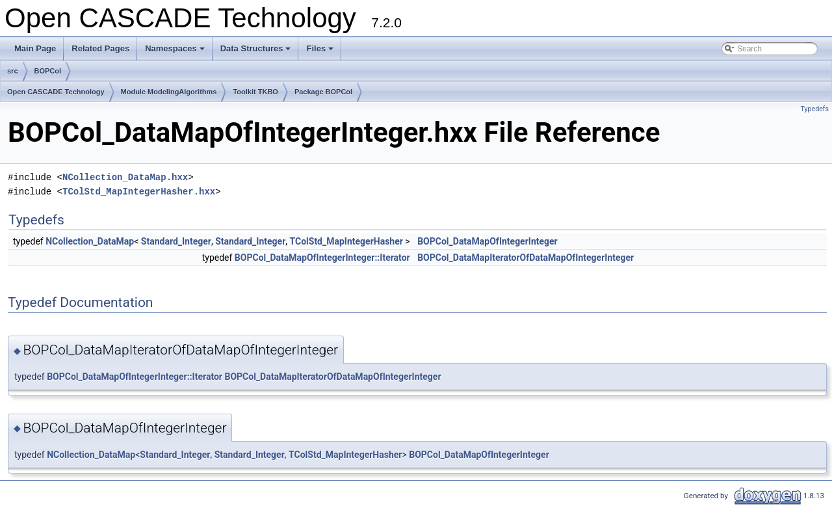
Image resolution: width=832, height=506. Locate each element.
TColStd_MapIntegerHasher (346, 241)
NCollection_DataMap (90, 241)
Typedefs (814, 109)
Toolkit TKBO (255, 92)
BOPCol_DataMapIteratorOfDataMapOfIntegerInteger (525, 257)
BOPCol (48, 71)
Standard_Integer (176, 241)
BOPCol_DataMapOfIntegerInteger (487, 241)
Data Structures (256, 52)
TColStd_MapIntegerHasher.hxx (138, 191)
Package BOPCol (323, 92)
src (12, 71)
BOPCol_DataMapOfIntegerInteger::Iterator (322, 257)
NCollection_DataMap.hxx (125, 177)
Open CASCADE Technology (56, 92)
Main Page (35, 48)
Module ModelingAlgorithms (169, 92)
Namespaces (176, 52)
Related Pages (100, 48)
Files (320, 52)
